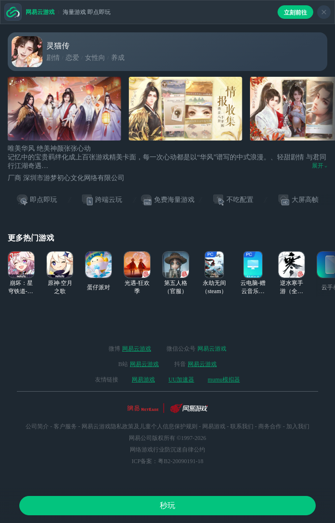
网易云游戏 (136, 348)
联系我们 (241, 426)
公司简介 (37, 426)
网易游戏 (143, 379)
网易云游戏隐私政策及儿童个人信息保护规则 (139, 426)
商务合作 (269, 426)
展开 (319, 165)
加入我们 (297, 426)
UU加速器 (181, 379)
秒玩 (167, 505)
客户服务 (65, 426)
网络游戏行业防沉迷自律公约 (167, 449)
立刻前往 (295, 12)
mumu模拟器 (224, 379)
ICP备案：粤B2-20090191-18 (168, 461)
